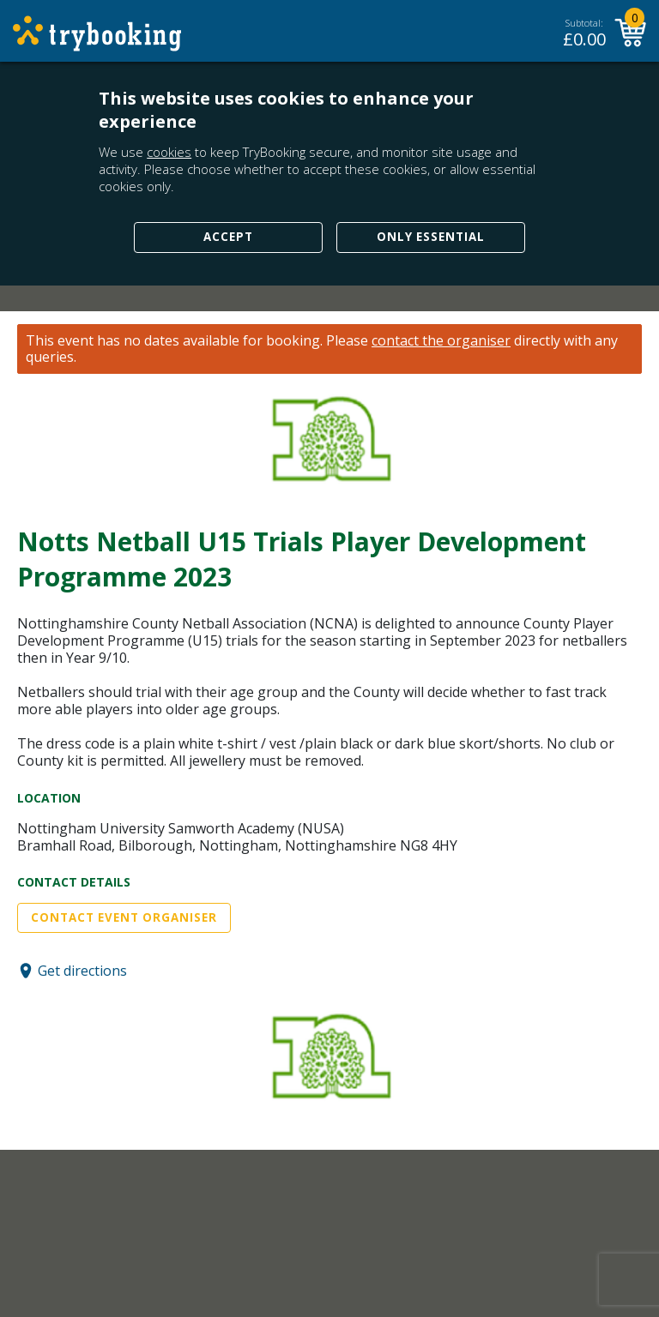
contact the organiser (441, 341)
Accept (228, 236)
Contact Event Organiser (124, 917)
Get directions (82, 970)
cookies (169, 151)
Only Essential (431, 236)
